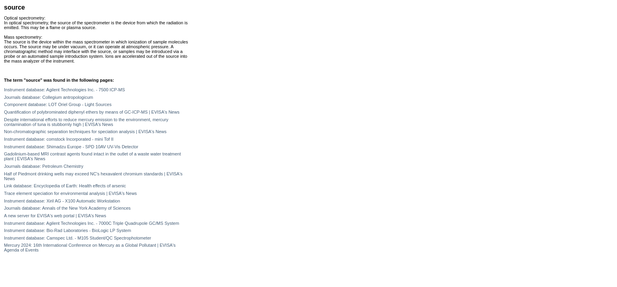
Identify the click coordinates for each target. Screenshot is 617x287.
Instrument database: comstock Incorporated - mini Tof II (58, 139)
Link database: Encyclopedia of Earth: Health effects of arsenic (65, 185)
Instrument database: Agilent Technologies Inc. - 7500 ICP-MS (64, 89)
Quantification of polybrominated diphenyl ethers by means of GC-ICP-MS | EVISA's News (92, 112)
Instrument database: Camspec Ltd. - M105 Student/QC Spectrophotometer (77, 238)
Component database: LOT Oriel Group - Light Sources (57, 104)
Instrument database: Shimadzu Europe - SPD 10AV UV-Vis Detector (71, 146)
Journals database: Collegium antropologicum (48, 97)
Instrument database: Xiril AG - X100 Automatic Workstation (62, 201)
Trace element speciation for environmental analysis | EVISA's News (70, 193)
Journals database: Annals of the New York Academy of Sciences (67, 208)
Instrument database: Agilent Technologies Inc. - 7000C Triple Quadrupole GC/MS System (91, 223)
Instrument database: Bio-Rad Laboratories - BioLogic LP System (67, 230)
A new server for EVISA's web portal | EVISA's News (55, 215)
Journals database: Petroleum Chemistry (43, 166)
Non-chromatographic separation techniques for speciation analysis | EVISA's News (85, 131)
